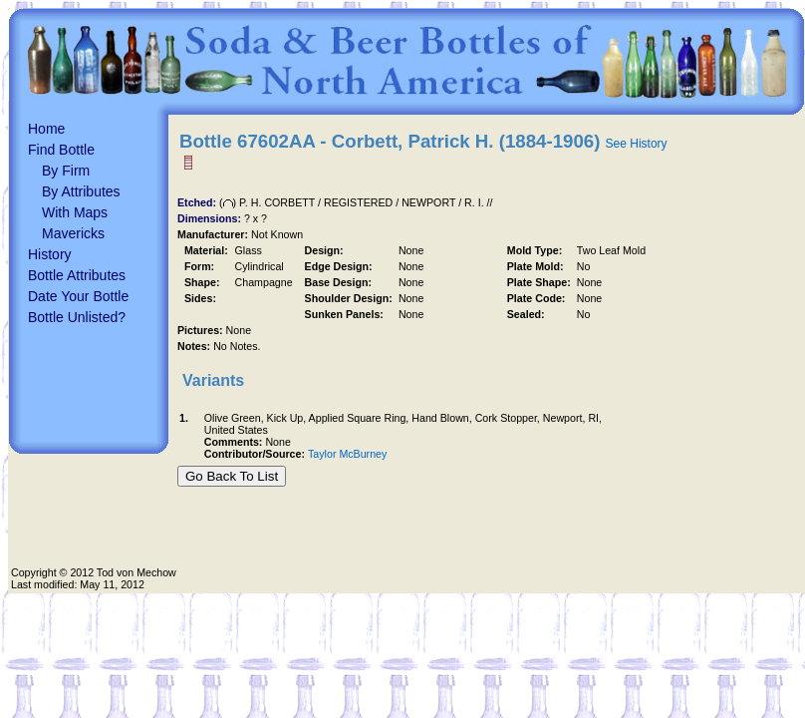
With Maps (75, 212)
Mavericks (73, 233)
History (50, 254)
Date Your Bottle (78, 296)
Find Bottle (61, 150)
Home (46, 129)
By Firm (66, 171)
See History (637, 144)
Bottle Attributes (77, 275)
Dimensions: (210, 218)
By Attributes (81, 191)
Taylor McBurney (347, 454)
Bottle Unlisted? (77, 317)
